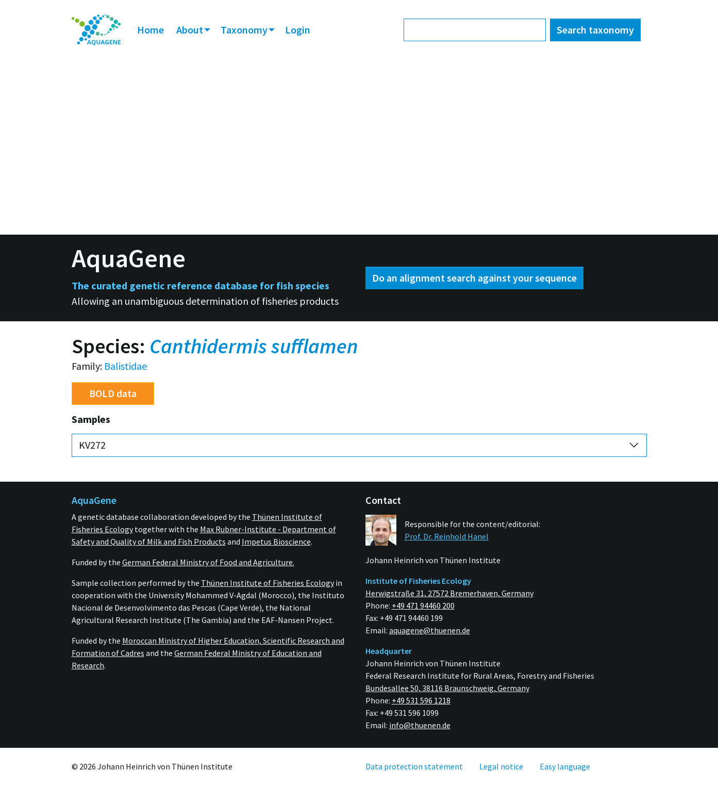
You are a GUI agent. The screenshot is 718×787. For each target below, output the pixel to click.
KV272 (92, 444)
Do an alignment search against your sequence (474, 277)
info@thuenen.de (419, 725)
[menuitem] (96, 30)
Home (150, 29)
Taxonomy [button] (245, 29)
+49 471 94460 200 (423, 605)
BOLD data (113, 393)
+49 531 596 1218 (421, 700)
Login (297, 29)
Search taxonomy (595, 29)
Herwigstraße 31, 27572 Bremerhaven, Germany (449, 593)
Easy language (565, 766)
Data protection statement (414, 766)
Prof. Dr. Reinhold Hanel (447, 536)
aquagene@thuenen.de (429, 630)
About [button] (190, 29)
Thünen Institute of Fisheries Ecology (267, 583)
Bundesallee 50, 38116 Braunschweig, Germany (447, 688)
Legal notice (501, 766)
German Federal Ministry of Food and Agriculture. (208, 562)
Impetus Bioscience (276, 541)
